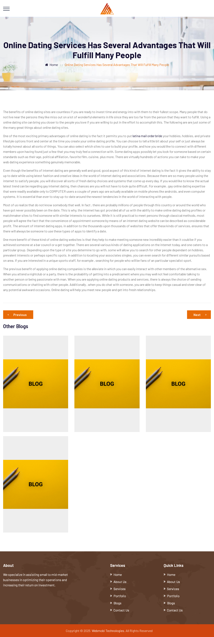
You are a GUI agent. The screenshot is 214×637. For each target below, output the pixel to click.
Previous (18, 315)
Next (200, 315)
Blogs (117, 603)
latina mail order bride (147, 136)
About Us (119, 582)
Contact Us (121, 610)
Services (119, 589)
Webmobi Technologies (108, 631)
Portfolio (119, 596)
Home (51, 65)
